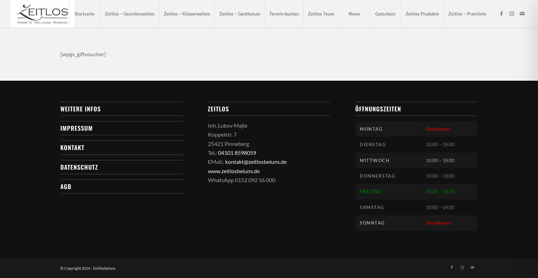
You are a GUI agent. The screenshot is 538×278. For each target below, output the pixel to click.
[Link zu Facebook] (501, 13)
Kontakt (72, 147)
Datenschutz (79, 166)
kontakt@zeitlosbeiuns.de (256, 161)
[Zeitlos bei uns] (42, 14)
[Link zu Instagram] (512, 13)
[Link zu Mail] (522, 13)
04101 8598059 (237, 152)
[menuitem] (84, 14)
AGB (65, 186)
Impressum (76, 127)
